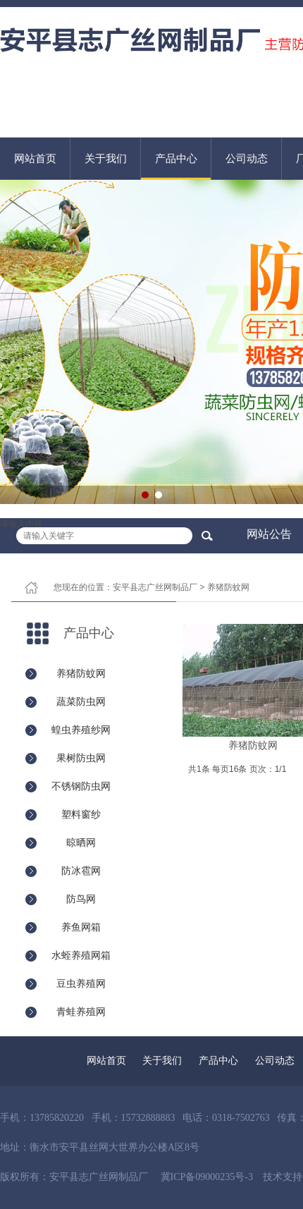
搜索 (207, 535)
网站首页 (35, 158)
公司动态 (246, 158)
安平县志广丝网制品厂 (155, 587)
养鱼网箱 (81, 927)
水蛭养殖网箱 (81, 955)
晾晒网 (81, 842)
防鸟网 (81, 898)
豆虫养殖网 (81, 983)
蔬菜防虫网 (81, 701)
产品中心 (176, 158)
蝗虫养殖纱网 (81, 729)
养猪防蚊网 (228, 587)
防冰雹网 (81, 870)
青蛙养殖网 (81, 1011)
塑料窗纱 (81, 814)
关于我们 (106, 158)
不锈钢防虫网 (81, 786)
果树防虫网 (81, 757)
